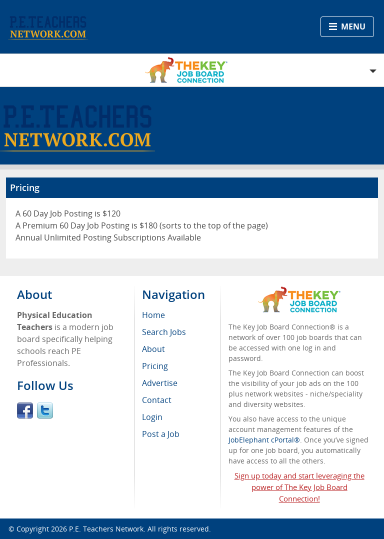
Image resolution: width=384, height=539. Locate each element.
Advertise (160, 383)
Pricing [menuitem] (155, 366)
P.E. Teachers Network (106, 529)
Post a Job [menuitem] (161, 434)
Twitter (45, 410)
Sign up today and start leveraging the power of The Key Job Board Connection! (299, 487)
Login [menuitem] (152, 417)
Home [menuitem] (153, 315)
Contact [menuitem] (157, 400)
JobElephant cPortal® (264, 439)
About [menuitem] (153, 349)
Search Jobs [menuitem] (164, 332)
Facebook (25, 410)
